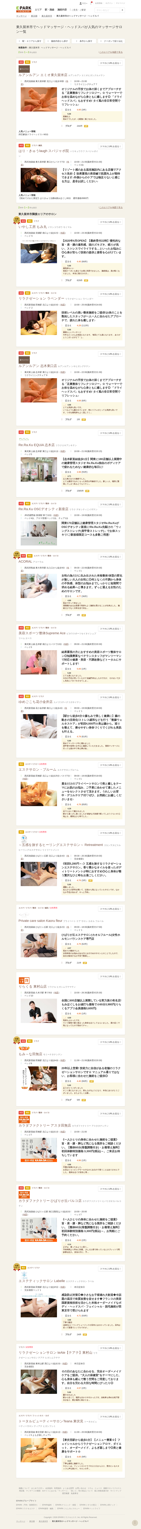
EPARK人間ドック (107, 1505)
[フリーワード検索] (107, 10)
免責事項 (74, 1493)
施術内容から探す (57, 41)
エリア (38, 9)
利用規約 (57, 1488)
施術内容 (62, 9)
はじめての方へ (37, 1488)
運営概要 (65, 1493)
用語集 (21, 1491)
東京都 (34, 16)
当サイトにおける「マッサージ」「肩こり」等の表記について (67, 1491)
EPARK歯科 (47, 1505)
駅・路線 (49, 9)
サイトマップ (115, 1491)
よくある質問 (68, 1488)
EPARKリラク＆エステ (23, 9)
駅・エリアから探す (29, 41)
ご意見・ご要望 (78, 9)
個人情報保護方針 (101, 1491)
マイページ (120, 3)
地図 (63, 233)
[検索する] (122, 10)
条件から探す (83, 41)
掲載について (24, 1488)
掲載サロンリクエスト (112, 1488)
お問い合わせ (80, 1488)
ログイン (109, 3)
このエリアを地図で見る (111, 52)
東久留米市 (47, 16)
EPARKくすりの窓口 (88, 1505)
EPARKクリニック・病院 (65, 1505)
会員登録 (98, 3)
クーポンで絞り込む (111, 41)
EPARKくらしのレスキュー (68, 1508)
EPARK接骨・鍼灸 (46, 1508)
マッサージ (21, 16)
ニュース (98, 1488)
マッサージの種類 (33, 1491)
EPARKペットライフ (91, 1508)
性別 (84, 3)
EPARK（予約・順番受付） (27, 1505)
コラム (90, 1488)
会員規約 (49, 1488)
